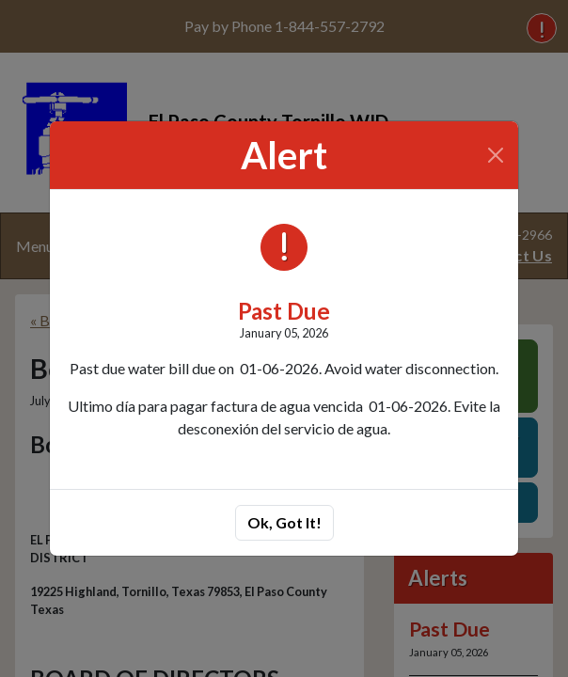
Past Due (284, 310)
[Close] (496, 155)
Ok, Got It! (284, 522)
